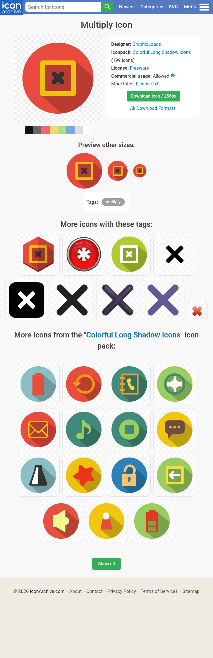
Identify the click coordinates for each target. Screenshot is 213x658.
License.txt (147, 84)
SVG (173, 6)
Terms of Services (159, 591)
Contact (94, 591)
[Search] (107, 7)
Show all (106, 563)
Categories (151, 6)
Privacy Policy (121, 591)
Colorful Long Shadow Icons (162, 52)
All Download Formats (153, 108)
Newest (127, 6)
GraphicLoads (146, 44)
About (75, 591)
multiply (113, 201)
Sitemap (191, 591)
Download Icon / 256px (153, 96)
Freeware (139, 68)
